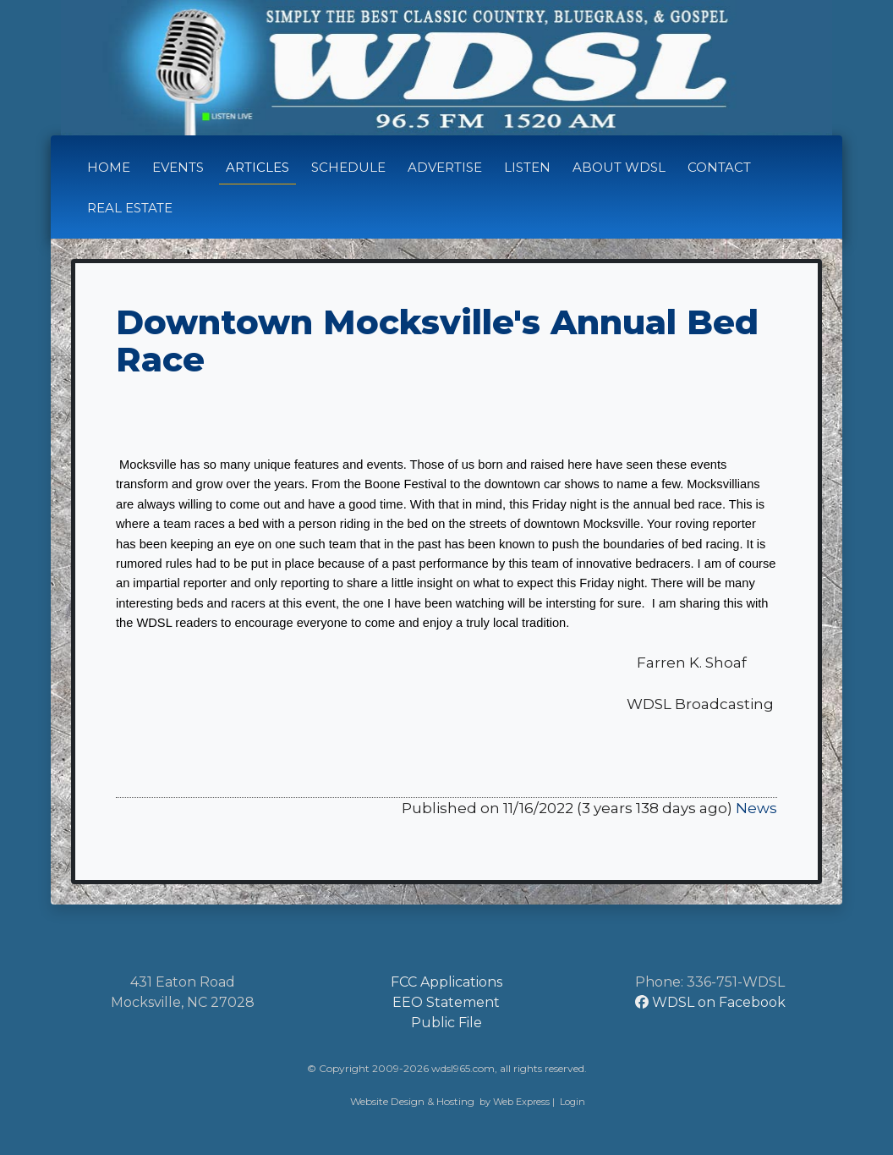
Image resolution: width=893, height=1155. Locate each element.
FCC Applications (446, 982)
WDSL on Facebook (710, 1002)
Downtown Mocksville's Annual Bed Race (437, 340)
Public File (446, 1023)
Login (572, 1102)
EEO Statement (446, 1002)
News (756, 808)
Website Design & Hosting (412, 1101)
